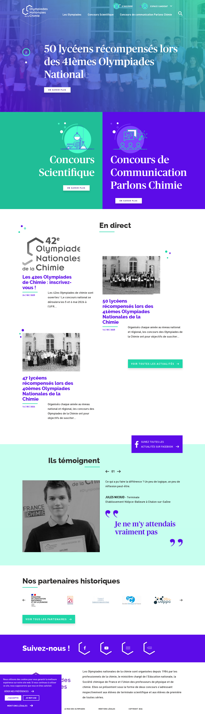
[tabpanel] (102, 70)
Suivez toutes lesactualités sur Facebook (152, 447)
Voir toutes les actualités (154, 366)
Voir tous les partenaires (49, 622)
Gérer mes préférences (16, 691)
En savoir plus (57, 90)
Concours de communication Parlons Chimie (146, 14)
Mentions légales (17, 705)
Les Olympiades (72, 14)
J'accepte (13, 698)
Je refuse (31, 698)
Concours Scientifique (101, 14)
